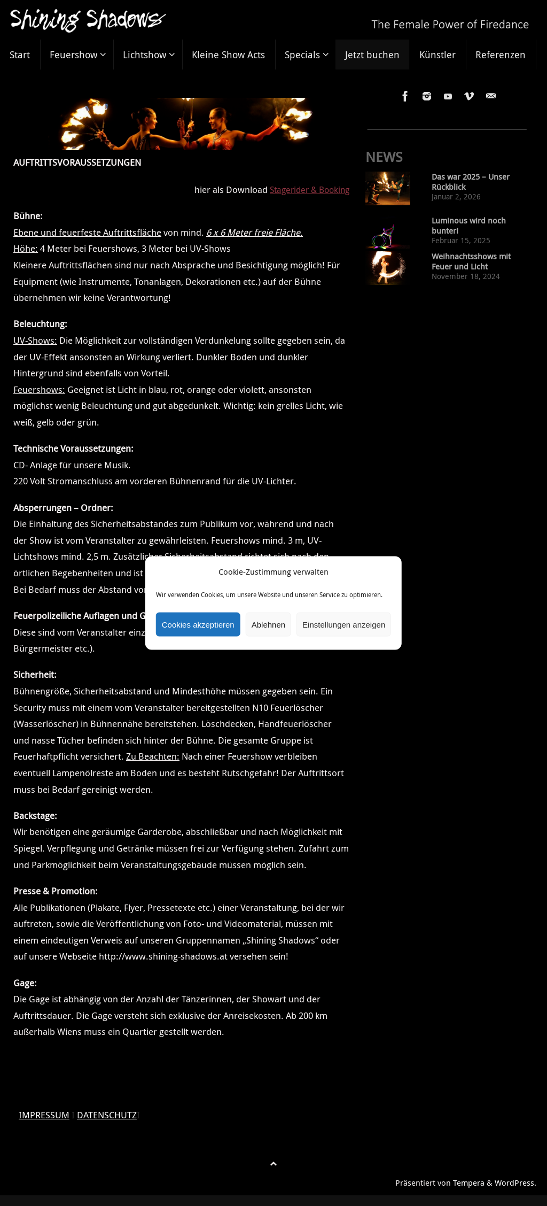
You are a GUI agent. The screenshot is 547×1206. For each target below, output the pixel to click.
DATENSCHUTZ (107, 1115)
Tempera (469, 1182)
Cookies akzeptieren (198, 624)
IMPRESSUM (44, 1115)
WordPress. (515, 1182)
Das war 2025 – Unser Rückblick (471, 182)
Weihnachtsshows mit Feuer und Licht (471, 261)
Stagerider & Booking (306, 189)
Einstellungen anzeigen (343, 624)
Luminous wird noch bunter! (469, 225)
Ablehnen (268, 624)
